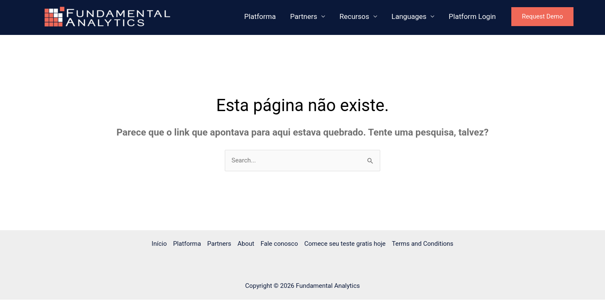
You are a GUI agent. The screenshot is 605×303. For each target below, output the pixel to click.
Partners (303, 16)
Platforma (260, 16)
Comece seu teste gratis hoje (345, 243)
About (245, 243)
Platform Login (472, 16)
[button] (550, 16)
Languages (409, 16)
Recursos (354, 16)
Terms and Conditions (422, 243)
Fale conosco (279, 243)
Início (159, 243)
